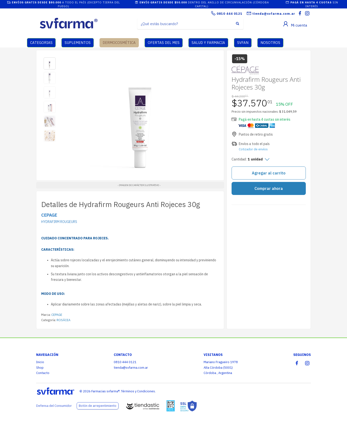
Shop (40, 368)
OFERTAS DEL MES (164, 42)
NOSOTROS (270, 42)
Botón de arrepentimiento (97, 406)
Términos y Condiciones (138, 391)
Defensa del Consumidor (54, 406)
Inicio (40, 362)
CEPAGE (56, 315)
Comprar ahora (268, 188)
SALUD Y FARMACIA (208, 42)
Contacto (42, 373)
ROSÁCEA (63, 320)
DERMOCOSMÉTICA (119, 42)
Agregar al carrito (269, 173)
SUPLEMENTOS (78, 42)
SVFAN (242, 42)
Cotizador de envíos (253, 149)
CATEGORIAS (41, 42)
